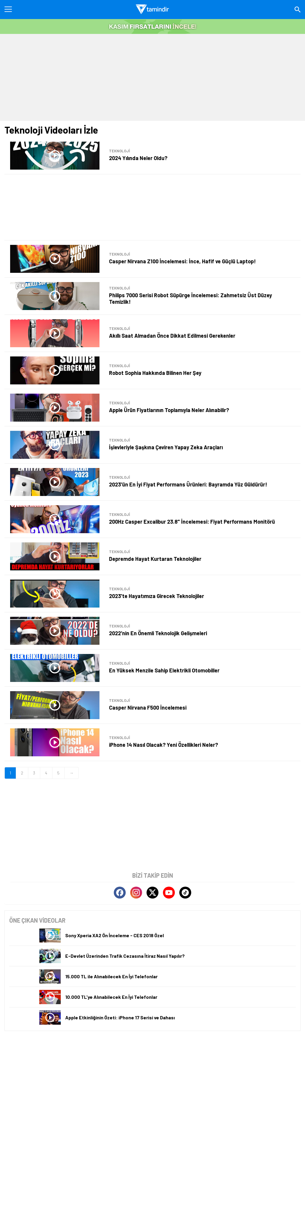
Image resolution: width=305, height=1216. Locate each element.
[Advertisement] (152, 77)
